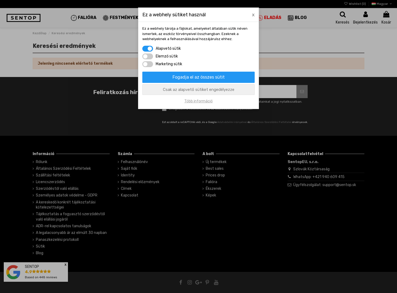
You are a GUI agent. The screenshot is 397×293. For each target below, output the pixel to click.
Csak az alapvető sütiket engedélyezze (198, 89)
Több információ (198, 101)
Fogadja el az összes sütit (199, 77)
